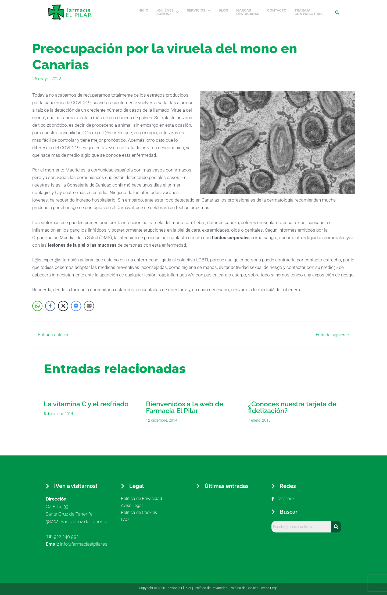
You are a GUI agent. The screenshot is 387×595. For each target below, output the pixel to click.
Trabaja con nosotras (308, 10)
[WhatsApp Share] (37, 303)
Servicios (198, 9)
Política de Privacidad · (212, 585)
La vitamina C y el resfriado (86, 401)
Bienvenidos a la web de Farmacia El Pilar (184, 404)
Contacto (276, 9)
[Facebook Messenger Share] (76, 303)
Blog (223, 9)
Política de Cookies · (245, 585)
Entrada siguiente (334, 332)
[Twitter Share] (63, 303)
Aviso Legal (269, 585)
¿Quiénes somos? (167, 10)
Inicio (142, 9)
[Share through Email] (89, 303)
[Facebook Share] (50, 303)
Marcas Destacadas (247, 10)
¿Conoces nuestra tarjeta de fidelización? (292, 404)
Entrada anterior (51, 332)
